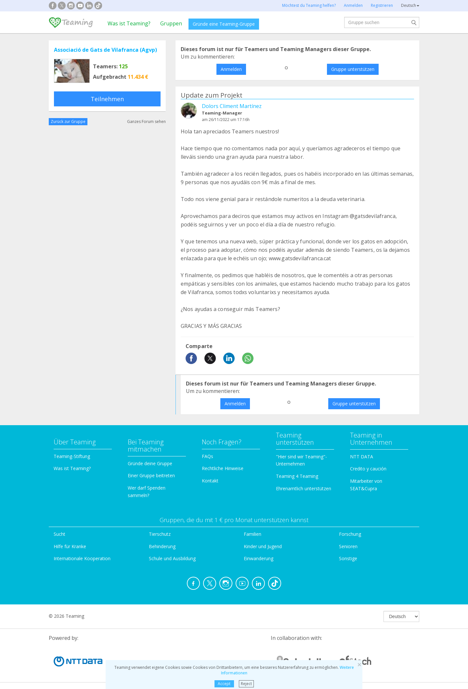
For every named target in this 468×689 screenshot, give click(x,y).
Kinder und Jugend (263, 546)
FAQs (207, 456)
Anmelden (231, 69)
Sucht (59, 534)
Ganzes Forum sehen (146, 121)
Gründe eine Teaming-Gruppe (224, 24)
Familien (252, 534)
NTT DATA (361, 456)
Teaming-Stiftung (72, 456)
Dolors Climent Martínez (232, 106)
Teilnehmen (107, 99)
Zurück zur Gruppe (68, 121)
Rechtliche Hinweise (222, 468)
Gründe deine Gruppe (150, 463)
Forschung (350, 534)
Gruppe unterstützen (352, 69)
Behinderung (162, 546)
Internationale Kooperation (82, 558)
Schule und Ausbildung (172, 558)
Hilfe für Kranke (70, 546)
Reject (246, 683)
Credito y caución (368, 469)
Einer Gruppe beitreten (151, 475)
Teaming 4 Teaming (297, 476)
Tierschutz (160, 534)
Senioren (348, 546)
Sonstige (348, 558)
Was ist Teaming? (129, 23)
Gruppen (171, 23)
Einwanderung (258, 558)
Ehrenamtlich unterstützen (303, 488)
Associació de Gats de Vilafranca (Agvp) (105, 49)
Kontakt (210, 481)
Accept (224, 683)
